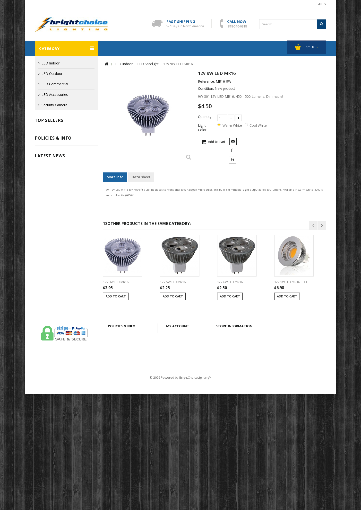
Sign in (320, 3)
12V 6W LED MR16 (230, 282)
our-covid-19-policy (56, 369)
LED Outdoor (52, 74)
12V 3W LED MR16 (116, 282)
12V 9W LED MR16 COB (290, 282)
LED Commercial (55, 84)
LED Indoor (51, 63)
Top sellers (49, 120)
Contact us (82, 487)
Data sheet (141, 177)
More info (115, 177)
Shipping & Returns (53, 254)
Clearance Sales (157, 48)
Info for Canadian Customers (61, 276)
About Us (159, 487)
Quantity (204, 117)
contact (281, 3)
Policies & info (53, 234)
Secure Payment (51, 269)
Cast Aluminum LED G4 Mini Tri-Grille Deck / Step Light (75, 139)
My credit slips (180, 441)
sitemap (301, 3)
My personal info (182, 455)
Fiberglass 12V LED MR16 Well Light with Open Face (77, 195)
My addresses (180, 448)
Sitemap (290, 487)
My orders (177, 434)
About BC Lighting (198, 48)
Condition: (206, 89)
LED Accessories (55, 94)
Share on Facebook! (233, 151)
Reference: (206, 82)
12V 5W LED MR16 (173, 282)
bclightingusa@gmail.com (240, 458)
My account (177, 424)
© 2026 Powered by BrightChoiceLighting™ (180, 494)
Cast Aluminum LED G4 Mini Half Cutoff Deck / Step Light (75, 167)
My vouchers (179, 462)
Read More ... (44, 384)
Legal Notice (48, 247)
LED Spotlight (148, 64)
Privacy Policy (49, 261)
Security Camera (117, 48)
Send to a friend (233, 142)
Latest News (50, 292)
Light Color (202, 128)
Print (233, 160)
